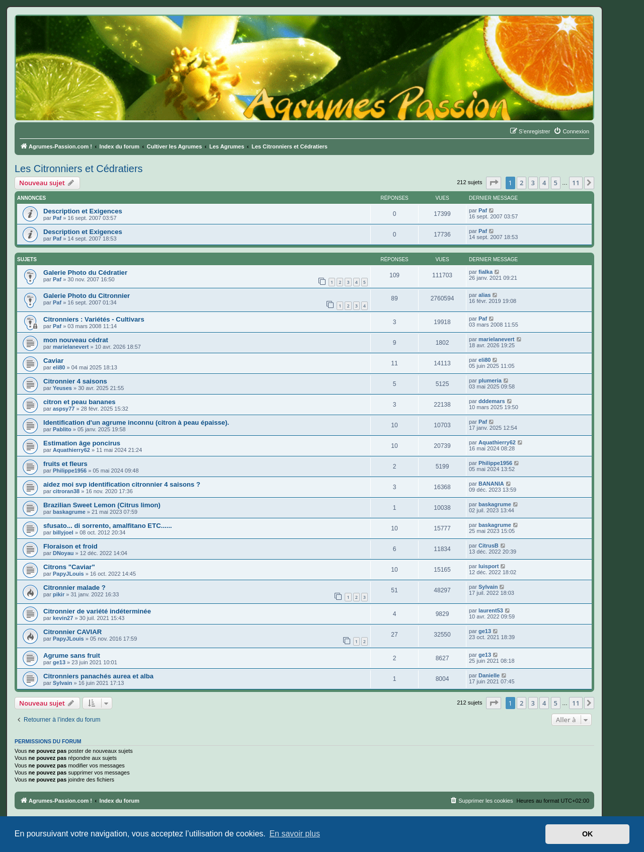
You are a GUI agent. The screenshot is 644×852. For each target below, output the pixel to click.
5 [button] (555, 182)
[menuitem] (571, 131)
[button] (493, 183)
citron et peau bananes (79, 402)
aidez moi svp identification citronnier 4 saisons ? (121, 484)
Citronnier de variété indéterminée (97, 611)
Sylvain (488, 587)
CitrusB (488, 546)
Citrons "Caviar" (69, 567)
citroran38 (66, 491)
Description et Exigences (82, 211)
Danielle (489, 675)
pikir (58, 594)
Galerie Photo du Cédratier (85, 272)
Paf (57, 218)
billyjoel (63, 532)
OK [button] (587, 834)
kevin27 (63, 618)
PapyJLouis (68, 574)
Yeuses (62, 388)
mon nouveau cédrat (75, 340)
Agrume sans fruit (71, 655)
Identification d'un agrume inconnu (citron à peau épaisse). (136, 422)
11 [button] (576, 182)
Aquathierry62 (71, 450)
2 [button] (521, 182)
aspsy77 (63, 409)
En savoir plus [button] (294, 833)
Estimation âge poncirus (81, 443)
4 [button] (544, 182)
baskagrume (69, 512)
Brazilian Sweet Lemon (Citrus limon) (101, 505)
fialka (485, 272)
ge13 (484, 631)
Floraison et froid (70, 546)
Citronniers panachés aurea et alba (98, 676)
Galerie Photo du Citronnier (86, 295)
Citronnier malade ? (74, 587)
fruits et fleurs (65, 464)
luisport (488, 566)
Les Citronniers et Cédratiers (79, 168)
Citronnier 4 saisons (75, 381)
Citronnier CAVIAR (72, 632)
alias (484, 295)
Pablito (62, 429)
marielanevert (71, 347)
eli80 (59, 367)
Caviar (53, 360)
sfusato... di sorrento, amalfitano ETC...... (107, 525)
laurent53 (490, 610)
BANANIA (491, 484)
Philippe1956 (70, 471)
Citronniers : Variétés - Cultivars (93, 319)
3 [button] (533, 182)
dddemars (491, 401)
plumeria (490, 380)
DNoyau (63, 553)
